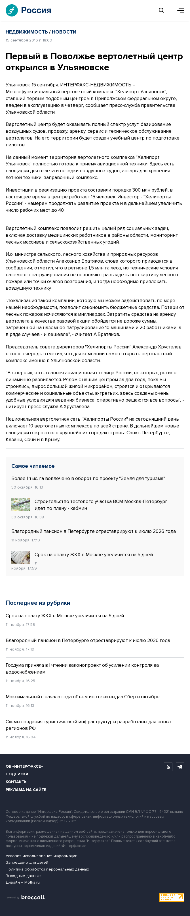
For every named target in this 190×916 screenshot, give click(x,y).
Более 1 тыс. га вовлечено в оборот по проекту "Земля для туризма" (88, 478)
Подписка (17, 774)
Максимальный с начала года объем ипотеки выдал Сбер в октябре (83, 697)
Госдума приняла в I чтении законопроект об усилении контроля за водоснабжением (82, 668)
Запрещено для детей (27, 862)
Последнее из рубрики (38, 602)
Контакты (17, 781)
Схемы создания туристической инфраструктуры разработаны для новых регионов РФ (89, 725)
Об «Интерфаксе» (24, 766)
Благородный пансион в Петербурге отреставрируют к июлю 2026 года (93, 531)
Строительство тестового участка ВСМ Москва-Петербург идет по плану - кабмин (89, 504)
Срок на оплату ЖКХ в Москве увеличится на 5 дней (82, 554)
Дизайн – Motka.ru (23, 882)
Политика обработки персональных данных (47, 869)
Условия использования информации (41, 855)
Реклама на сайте (26, 789)
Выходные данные (23, 875)
